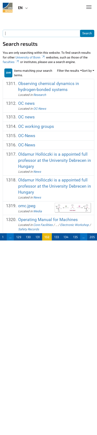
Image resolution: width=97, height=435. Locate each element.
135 (75, 237)
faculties (11, 62)
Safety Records (28, 229)
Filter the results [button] (68, 70)
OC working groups (36, 126)
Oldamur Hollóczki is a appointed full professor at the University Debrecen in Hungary (54, 160)
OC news (26, 103)
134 (66, 237)
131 (38, 237)
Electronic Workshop (74, 225)
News (37, 171)
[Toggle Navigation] (89, 7)
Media (37, 211)
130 (28, 237)
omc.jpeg (26, 205)
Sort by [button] (87, 70)
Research (39, 95)
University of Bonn (30, 57)
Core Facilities (43, 225)
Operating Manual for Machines (48, 219)
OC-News (39, 108)
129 (18, 237)
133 (56, 237)
